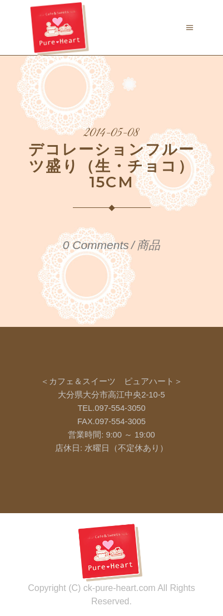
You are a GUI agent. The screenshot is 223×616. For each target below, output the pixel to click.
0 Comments (96, 245)
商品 (148, 245)
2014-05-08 (111, 133)
